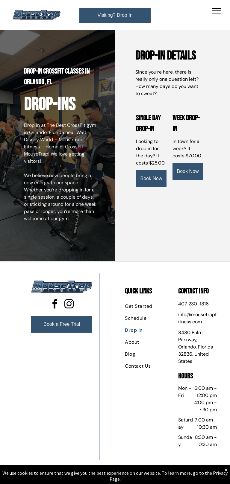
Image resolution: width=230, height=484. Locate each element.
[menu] (217, 11)
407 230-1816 (193, 304)
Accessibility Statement (127, 478)
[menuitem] (146, 306)
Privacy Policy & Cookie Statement (77, 478)
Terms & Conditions (164, 478)
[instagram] (68, 305)
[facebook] (54, 305)
